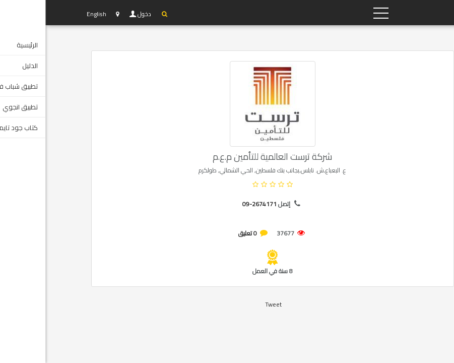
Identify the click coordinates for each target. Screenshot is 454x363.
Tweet (228, 304)
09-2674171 (214, 204)
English (51, 14)
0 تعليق (202, 233)
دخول (99, 14)
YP (363, 12)
